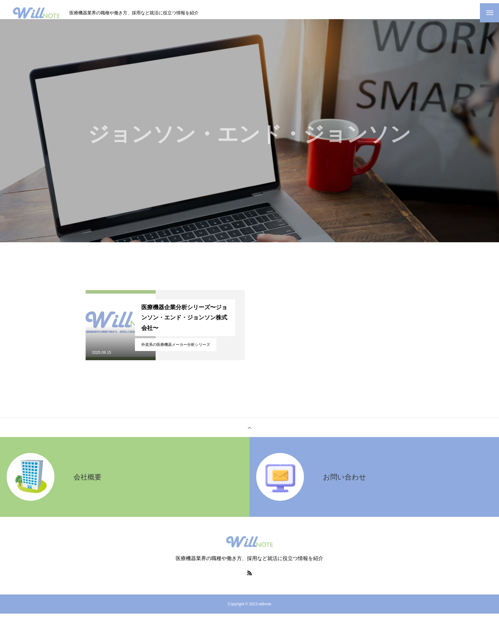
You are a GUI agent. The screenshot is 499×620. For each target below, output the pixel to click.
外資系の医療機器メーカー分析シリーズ (175, 351)
